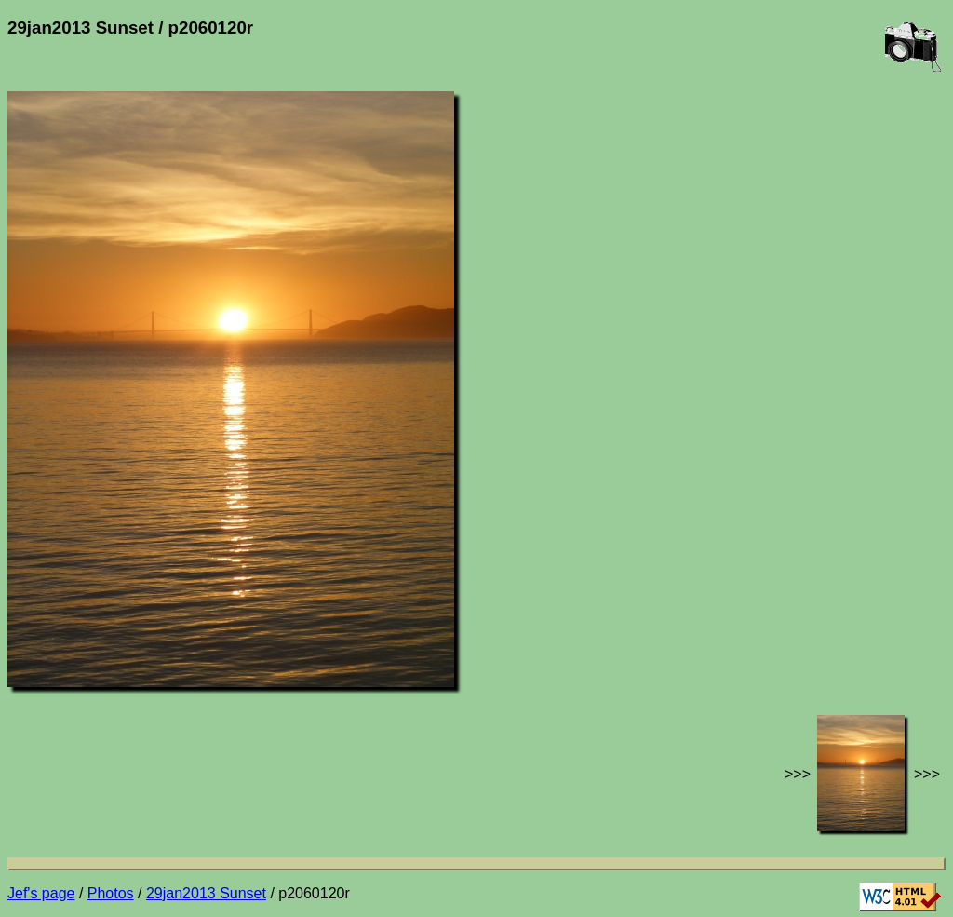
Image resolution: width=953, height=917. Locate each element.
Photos (110, 893)
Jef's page (40, 893)
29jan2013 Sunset (206, 893)
